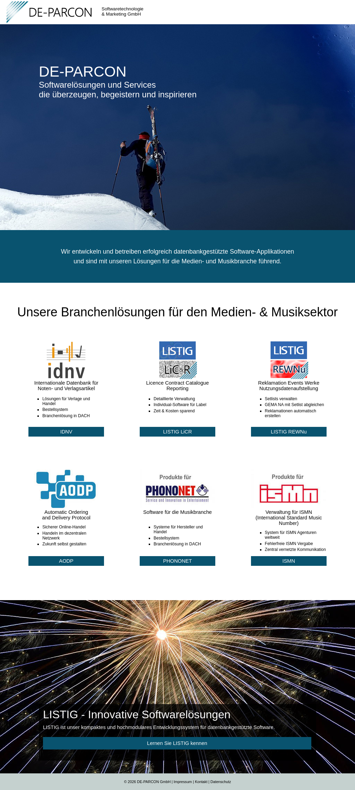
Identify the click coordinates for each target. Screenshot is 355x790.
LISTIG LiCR (177, 431)
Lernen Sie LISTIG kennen (177, 743)
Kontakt (201, 782)
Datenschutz (220, 782)
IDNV (66, 431)
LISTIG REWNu (288, 431)
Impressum (183, 782)
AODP (66, 561)
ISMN (289, 561)
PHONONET (177, 561)
